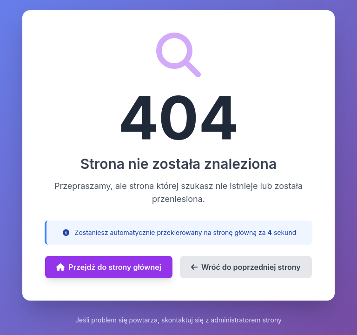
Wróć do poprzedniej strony (246, 267)
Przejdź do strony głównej (108, 267)
